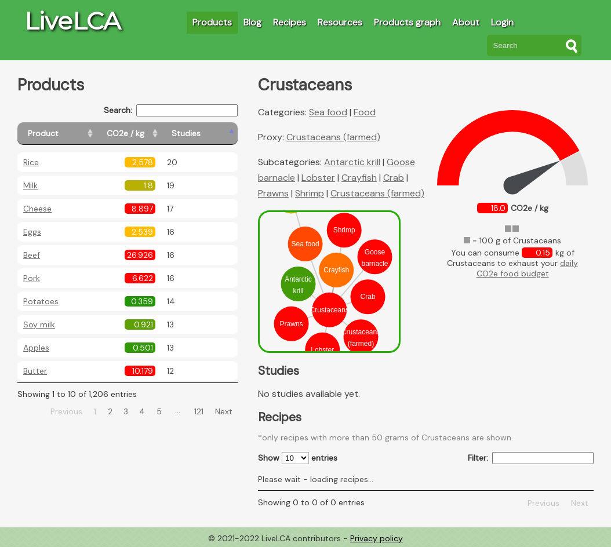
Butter (35, 371)
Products (212, 22)
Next (223, 411)
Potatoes (41, 301)
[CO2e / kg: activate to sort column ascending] (154, 133)
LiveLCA (72, 21)
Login (502, 22)
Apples (36, 347)
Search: (171, 110)
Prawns (273, 193)
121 (198, 411)
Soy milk (39, 324)
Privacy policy (376, 538)
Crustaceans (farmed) (333, 137)
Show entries (297, 458)
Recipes (289, 22)
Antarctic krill (352, 162)
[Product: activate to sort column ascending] (69, 133)
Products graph (407, 22)
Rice (31, 162)
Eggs (32, 232)
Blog (252, 22)
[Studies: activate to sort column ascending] (212, 133)
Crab (393, 178)
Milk (30, 185)
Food (365, 112)
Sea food (328, 112)
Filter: (531, 458)
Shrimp (309, 193)
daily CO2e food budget (528, 268)
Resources (340, 22)
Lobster (318, 178)
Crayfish (359, 178)
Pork (31, 278)
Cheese (37, 208)
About (465, 22)
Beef (31, 255)
